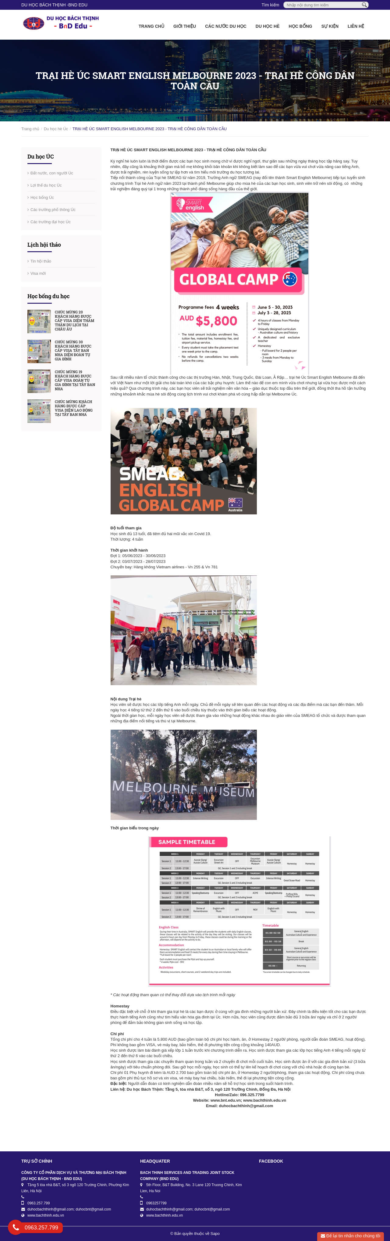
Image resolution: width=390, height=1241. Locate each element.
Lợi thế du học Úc (46, 185)
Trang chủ (151, 26)
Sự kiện (330, 26)
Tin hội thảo (40, 261)
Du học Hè (268, 26)
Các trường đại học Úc (50, 222)
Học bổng (300, 26)
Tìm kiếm (270, 4)
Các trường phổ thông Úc (53, 209)
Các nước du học (225, 26)
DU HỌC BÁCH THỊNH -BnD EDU (54, 4)
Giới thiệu (184, 26)
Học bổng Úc (42, 197)
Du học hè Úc (56, 129)
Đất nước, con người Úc (51, 173)
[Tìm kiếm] (364, 5)
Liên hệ (356, 26)
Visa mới (38, 273)
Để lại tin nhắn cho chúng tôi (350, 1235)
